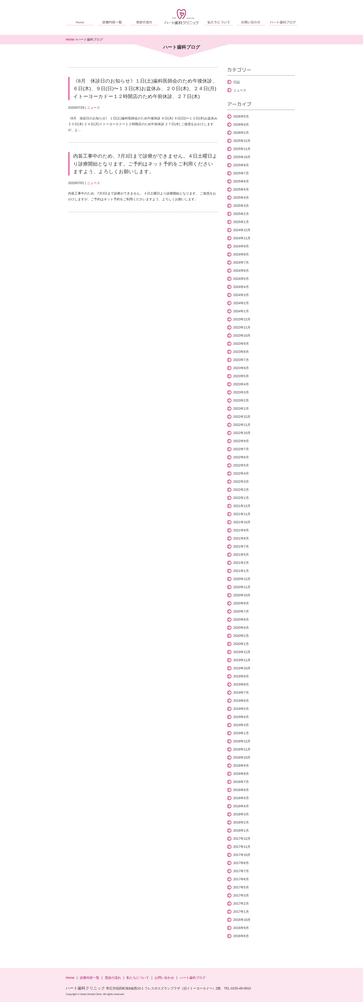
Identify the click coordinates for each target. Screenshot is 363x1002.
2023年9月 (241, 343)
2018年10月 (242, 757)
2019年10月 (242, 668)
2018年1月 (241, 830)
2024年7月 (241, 262)
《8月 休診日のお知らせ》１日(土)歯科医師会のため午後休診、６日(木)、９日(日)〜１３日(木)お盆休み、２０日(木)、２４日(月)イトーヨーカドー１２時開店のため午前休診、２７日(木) (145, 88)
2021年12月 (242, 506)
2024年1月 (241, 311)
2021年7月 (241, 546)
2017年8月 (241, 863)
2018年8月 (241, 773)
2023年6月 (241, 368)
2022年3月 (241, 481)
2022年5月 (241, 465)
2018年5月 (241, 798)
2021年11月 (242, 514)
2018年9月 (241, 765)
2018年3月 (241, 814)
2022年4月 (241, 473)
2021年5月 (241, 554)
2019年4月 (241, 717)
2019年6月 (241, 700)
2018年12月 (242, 741)
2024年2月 (241, 303)
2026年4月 (241, 124)
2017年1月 (241, 911)
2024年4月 (241, 287)
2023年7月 (241, 360)
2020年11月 (242, 587)
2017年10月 (242, 855)
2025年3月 (241, 205)
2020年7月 (241, 611)
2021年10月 (242, 522)
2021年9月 (241, 530)
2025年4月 (241, 197)
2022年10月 (242, 433)
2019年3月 (241, 725)
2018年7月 (241, 782)
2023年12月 (242, 319)
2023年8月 (241, 352)
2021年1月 (241, 571)
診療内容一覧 (112, 22)
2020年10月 (242, 595)
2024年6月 (241, 270)
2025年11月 (242, 149)
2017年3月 (241, 895)
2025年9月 (241, 165)
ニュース (93, 107)
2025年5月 (241, 189)
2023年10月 (242, 335)
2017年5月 (241, 887)
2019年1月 (241, 733)
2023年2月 (241, 400)
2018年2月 (241, 822)
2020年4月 (241, 627)
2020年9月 (241, 603)
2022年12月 (242, 416)
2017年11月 (242, 847)
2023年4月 (241, 384)
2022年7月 (241, 449)
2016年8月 (241, 936)
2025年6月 (241, 181)
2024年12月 (242, 230)
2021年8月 (241, 538)
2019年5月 (241, 709)
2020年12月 (242, 579)
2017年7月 (241, 871)
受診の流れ (144, 22)
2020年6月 (241, 619)
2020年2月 (241, 636)
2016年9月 (241, 928)
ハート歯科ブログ (283, 22)
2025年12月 (242, 141)
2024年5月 (241, 279)
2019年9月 (241, 676)
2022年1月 (241, 498)
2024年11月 (242, 238)
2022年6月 (241, 457)
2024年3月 (241, 295)
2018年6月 (241, 790)
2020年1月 (241, 644)
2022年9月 (241, 441)
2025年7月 (241, 173)
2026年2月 (241, 132)
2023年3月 (241, 392)
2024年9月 (241, 246)
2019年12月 (242, 652)
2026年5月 (241, 116)
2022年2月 (241, 489)
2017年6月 (241, 879)
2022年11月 (242, 425)
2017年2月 (241, 903)
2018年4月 (241, 806)
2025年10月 (242, 157)
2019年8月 (241, 684)
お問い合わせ (251, 22)
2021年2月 (241, 563)
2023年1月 (241, 408)
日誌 (236, 82)
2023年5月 (241, 376)
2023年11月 (242, 327)
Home (80, 22)
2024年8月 (241, 254)
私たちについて (218, 22)
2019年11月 (242, 660)
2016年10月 (242, 920)
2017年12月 (242, 838)
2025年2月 (241, 214)
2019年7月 (241, 692)
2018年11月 (242, 749)
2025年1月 (241, 222)
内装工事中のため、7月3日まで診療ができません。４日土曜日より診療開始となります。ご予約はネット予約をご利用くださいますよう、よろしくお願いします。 (145, 163)
